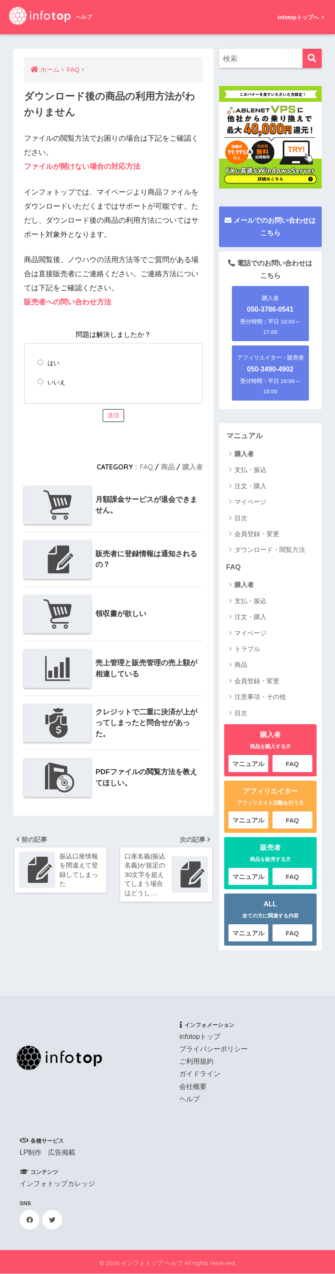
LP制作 (31, 1152)
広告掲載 (61, 1152)
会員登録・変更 (256, 533)
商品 (168, 466)
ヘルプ (189, 1099)
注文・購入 (250, 486)
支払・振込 (250, 470)
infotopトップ (199, 1036)
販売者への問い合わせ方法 (67, 302)
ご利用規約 (196, 1061)
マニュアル (244, 436)
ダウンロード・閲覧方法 (269, 550)
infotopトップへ (301, 17)
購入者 (192, 466)
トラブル (247, 649)
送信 (113, 414)
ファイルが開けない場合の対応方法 (82, 166)
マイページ (250, 501)
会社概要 (193, 1086)
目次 (240, 518)
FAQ (146, 466)
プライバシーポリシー (213, 1049)
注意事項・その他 (260, 697)
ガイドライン (199, 1074)
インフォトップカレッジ (57, 1183)
